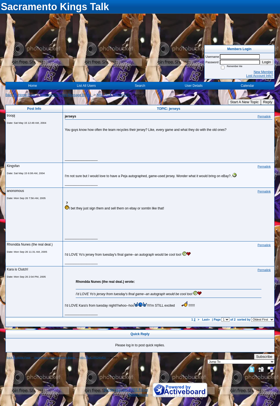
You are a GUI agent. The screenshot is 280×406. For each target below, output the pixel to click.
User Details (194, 86)
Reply (267, 102)
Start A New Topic (244, 102)
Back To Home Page (20, 95)
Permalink (264, 116)
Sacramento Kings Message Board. (66, 95)
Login (266, 62)
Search (140, 86)
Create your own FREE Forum (126, 390)
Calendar (247, 86)
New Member (263, 72)
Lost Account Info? (259, 76)
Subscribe (264, 357)
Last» (206, 319)
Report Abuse (138, 395)
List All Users (86, 86)
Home (32, 86)
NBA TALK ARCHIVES (113, 95)
